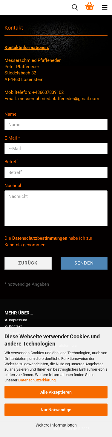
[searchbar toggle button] (74, 7)
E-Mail (11, 138)
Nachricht (14, 185)
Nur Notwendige (56, 409)
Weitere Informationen (56, 425)
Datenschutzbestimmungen (39, 238)
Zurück (28, 263)
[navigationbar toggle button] (104, 7)
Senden (84, 263)
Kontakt (15, 326)
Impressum (18, 320)
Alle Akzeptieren (56, 392)
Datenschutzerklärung (37, 380)
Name (10, 114)
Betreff (11, 161)
